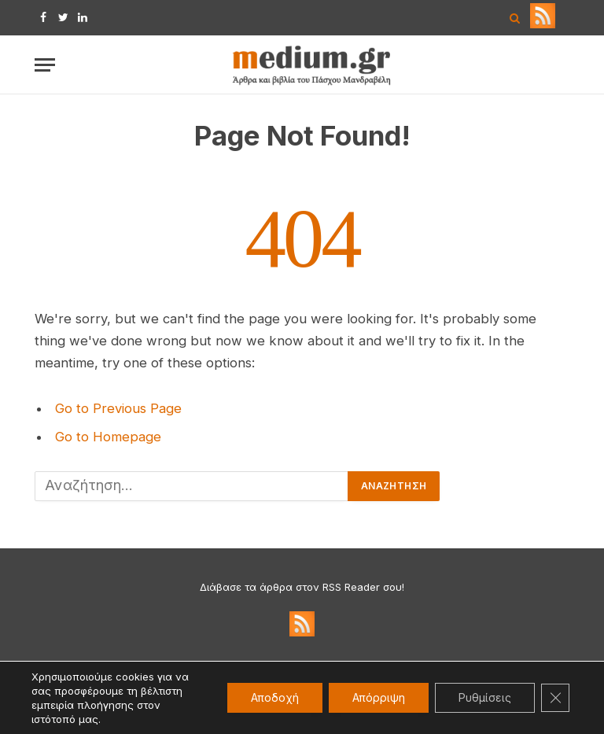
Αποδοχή (275, 697)
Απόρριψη (378, 697)
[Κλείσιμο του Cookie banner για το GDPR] (555, 698)
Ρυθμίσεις (485, 697)
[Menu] (45, 65)
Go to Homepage (108, 436)
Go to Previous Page (118, 408)
